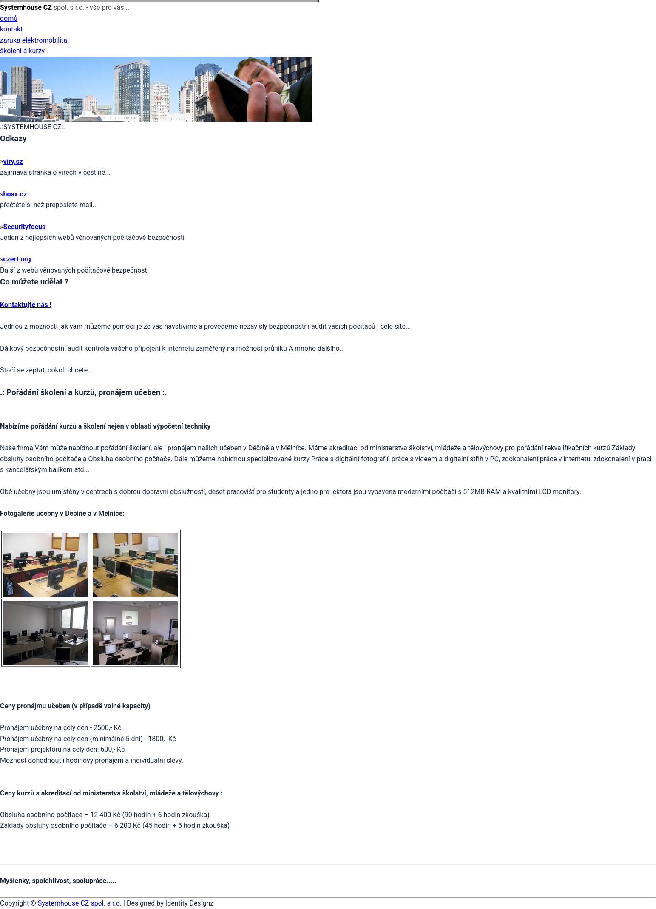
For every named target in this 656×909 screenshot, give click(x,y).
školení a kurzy (22, 51)
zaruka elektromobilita (33, 40)
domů (8, 18)
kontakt (11, 29)
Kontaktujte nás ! (25, 305)
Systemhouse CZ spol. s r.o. (80, 903)
